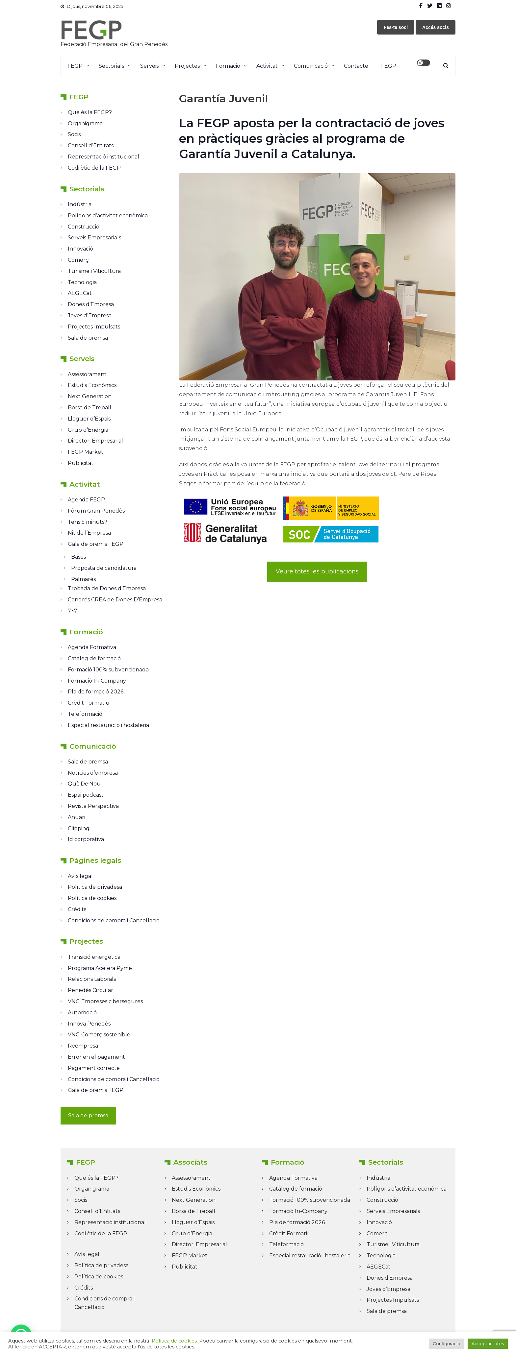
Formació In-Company (97, 681)
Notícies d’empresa (93, 773)
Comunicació (311, 66)
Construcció (83, 227)
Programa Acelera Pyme (100, 968)
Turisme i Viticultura (94, 271)
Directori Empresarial (95, 441)
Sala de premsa (88, 338)
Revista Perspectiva (93, 806)
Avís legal (80, 876)
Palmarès (83, 579)
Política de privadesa (95, 887)
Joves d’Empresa (90, 315)
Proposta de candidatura (104, 568)
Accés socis (435, 27)
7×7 (72, 611)
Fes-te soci (396, 27)
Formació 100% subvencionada (108, 669)
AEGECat (80, 293)
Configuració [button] (446, 1343)
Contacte (356, 66)
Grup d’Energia (88, 430)
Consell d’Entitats (91, 145)
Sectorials (111, 66)
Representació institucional (103, 157)
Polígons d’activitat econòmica (108, 215)
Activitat (267, 66)
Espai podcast (86, 795)
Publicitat (80, 463)
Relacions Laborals (92, 979)
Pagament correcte (94, 1068)
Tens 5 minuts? (87, 522)
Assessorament (87, 374)
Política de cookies (92, 898)
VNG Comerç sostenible (99, 1034)
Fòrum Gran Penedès (96, 511)
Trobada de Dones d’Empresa (107, 588)
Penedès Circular (90, 990)
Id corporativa (86, 839)
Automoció (82, 1012)
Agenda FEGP (86, 499)
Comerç (78, 260)
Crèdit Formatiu (89, 703)
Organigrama (85, 123)
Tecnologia (82, 282)
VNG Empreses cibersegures (105, 1001)
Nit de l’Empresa (89, 533)
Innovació (80, 249)
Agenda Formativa (92, 647)
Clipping (79, 828)
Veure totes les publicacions (317, 571)
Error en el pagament (96, 1057)
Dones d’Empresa (91, 304)
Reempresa (83, 1046)
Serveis (149, 66)
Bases (78, 557)
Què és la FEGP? (90, 112)
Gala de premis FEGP (95, 544)
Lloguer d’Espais (89, 419)
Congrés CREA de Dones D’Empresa (115, 599)
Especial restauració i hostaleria (108, 725)
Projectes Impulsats (94, 327)
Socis (74, 134)
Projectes (187, 66)
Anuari (76, 817)
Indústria (79, 204)
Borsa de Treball (89, 407)
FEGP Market (85, 452)
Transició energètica (94, 957)
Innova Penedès (89, 1024)
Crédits (77, 909)
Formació (228, 66)
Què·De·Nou (84, 784)
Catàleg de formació (94, 658)
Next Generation (90, 396)
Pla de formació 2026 (95, 692)
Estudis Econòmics (92, 385)
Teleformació (85, 714)
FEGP (75, 66)
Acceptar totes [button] (488, 1343)
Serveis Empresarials (94, 237)
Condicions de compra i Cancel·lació (114, 920)
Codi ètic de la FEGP (94, 168)
